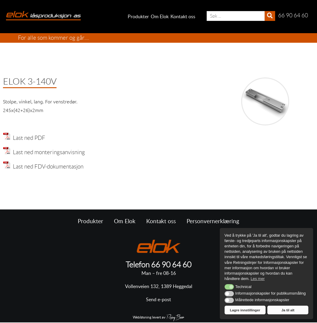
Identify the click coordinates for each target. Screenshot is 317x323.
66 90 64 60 (171, 265)
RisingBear (175, 318)
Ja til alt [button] (288, 310)
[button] (229, 287)
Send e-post (158, 299)
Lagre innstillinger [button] (245, 310)
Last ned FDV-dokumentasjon (46, 166)
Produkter (138, 16)
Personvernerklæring (213, 221)
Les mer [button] (258, 278)
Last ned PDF (27, 138)
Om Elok (160, 16)
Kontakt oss (182, 16)
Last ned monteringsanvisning (47, 152)
